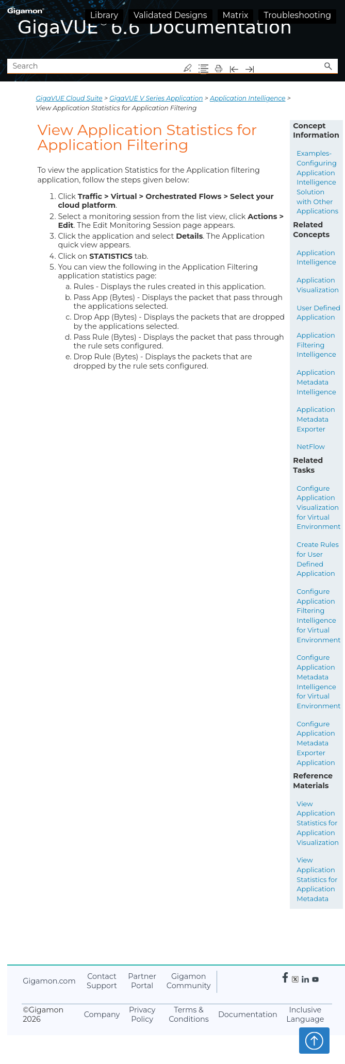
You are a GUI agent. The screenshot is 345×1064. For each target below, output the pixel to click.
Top (314, 1040)
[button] (328, 66)
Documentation (247, 1014)
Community (189, 981)
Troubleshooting (297, 15)
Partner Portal (142, 981)
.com (49, 981)
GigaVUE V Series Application (156, 98)
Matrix (236, 15)
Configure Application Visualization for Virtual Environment (318, 507)
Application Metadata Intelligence (316, 381)
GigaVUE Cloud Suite (69, 98)
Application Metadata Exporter (316, 419)
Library (104, 15)
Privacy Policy (142, 1014)
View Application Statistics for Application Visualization (318, 823)
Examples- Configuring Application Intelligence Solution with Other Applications (317, 182)
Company (102, 1014)
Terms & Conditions (189, 1014)
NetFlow (311, 446)
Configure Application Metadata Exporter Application (316, 743)
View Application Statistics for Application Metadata (317, 879)
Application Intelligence (248, 98)
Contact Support (102, 981)
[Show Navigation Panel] (332, 29)
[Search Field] (172, 66)
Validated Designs (170, 15)
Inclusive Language (305, 1014)
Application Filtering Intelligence (316, 344)
